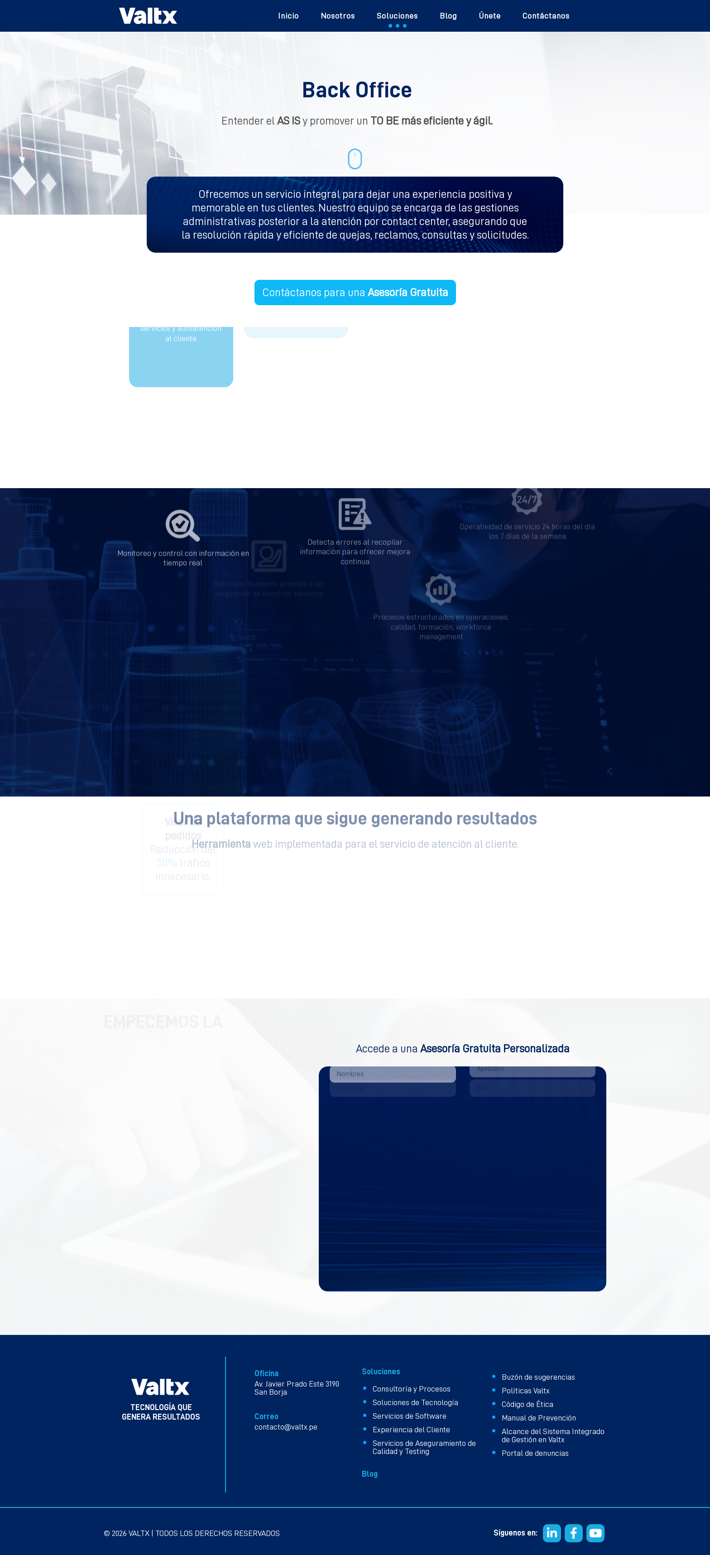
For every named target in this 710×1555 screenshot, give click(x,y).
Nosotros (338, 16)
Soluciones (397, 16)
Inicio (288, 16)
